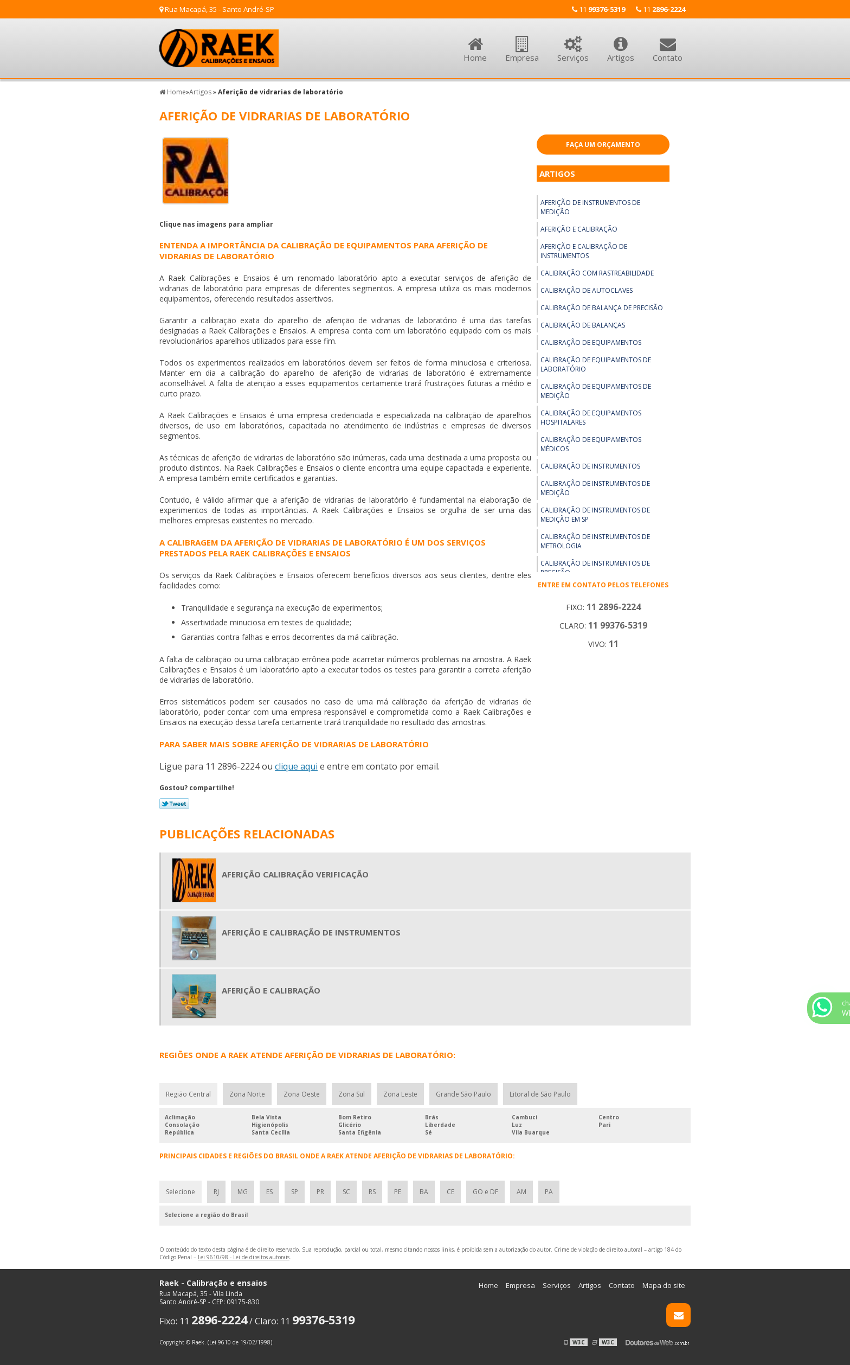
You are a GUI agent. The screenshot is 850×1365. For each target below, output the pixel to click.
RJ (216, 1191)
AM (521, 1191)
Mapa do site (663, 1285)
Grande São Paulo (463, 1094)
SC (346, 1191)
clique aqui (296, 766)
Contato (667, 43)
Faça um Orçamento (603, 144)
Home (475, 43)
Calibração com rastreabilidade (597, 273)
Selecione (180, 1191)
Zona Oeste (302, 1094)
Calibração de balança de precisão (601, 307)
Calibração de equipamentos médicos (590, 444)
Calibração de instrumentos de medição (595, 488)
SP (294, 1191)
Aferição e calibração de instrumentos (583, 251)
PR (320, 1191)
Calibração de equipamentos (590, 342)
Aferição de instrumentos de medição (590, 207)
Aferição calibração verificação (295, 874)
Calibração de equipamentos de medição (595, 391)
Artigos (620, 43)
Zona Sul (351, 1094)
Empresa (522, 43)
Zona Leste (400, 1094)
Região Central (188, 1094)
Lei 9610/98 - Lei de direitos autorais (243, 1257)
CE (450, 1191)
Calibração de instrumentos (590, 466)
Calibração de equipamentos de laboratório (595, 364)
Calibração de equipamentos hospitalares (590, 417)
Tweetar (174, 803)
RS (372, 1191)
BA (424, 1191)
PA (549, 1191)
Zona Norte (247, 1094)
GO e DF (485, 1191)
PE (397, 1191)
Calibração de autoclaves (586, 290)
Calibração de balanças (582, 325)
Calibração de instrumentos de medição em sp (595, 514)
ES (269, 1191)
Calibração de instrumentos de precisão (595, 568)
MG (242, 1191)
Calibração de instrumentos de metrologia (595, 541)
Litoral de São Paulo (540, 1094)
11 (660, 9)
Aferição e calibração (578, 229)
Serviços (573, 43)
